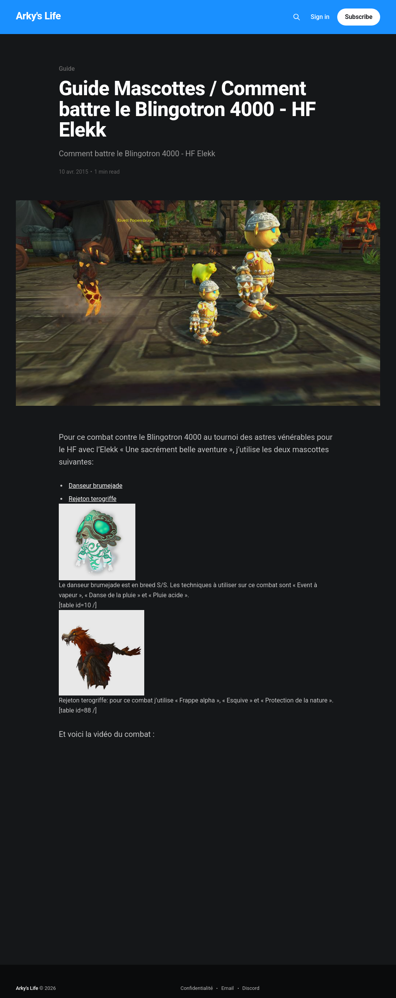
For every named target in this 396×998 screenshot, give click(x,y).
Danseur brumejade (96, 485)
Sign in (320, 17)
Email (227, 988)
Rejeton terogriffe (93, 498)
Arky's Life (38, 16)
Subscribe (358, 17)
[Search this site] (296, 17)
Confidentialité (197, 988)
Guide (67, 68)
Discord (250, 988)
